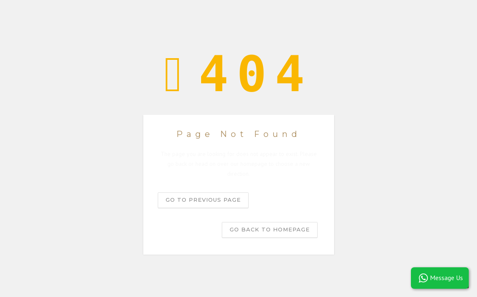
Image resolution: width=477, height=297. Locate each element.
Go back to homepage (270, 229)
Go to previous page (203, 200)
